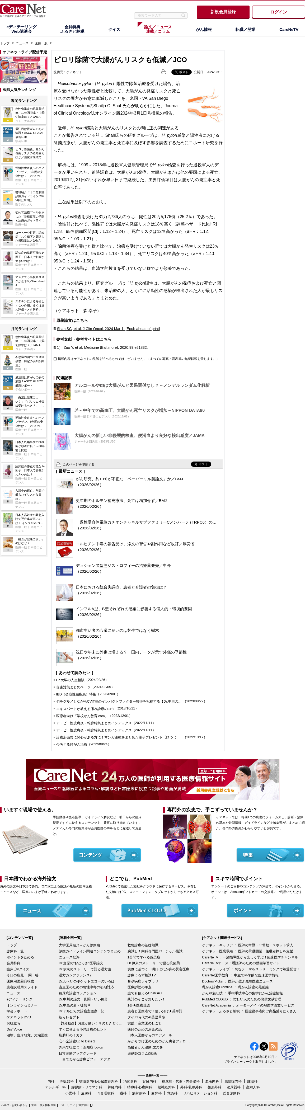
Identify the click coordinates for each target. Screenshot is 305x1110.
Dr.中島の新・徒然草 (75, 1005)
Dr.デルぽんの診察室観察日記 (82, 1011)
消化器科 (130, 1081)
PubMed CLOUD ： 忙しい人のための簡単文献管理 (241, 999)
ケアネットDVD (19, 1017)
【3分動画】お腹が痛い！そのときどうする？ (92, 1023)
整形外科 (214, 1087)
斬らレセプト (69, 1017)
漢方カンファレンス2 (75, 975)
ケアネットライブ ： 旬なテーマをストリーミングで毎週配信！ (251, 969)
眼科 (123, 1093)
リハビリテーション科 (200, 1093)
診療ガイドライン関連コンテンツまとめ (90, 951)
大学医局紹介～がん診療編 (79, 945)
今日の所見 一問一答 (23, 975)
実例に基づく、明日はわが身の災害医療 (158, 969)
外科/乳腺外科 (191, 1087)
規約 (33, 1105)
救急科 (172, 1093)
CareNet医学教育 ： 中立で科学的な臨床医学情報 (240, 975)
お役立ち (13, 1023)
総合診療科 (231, 1093)
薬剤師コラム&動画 (142, 1053)
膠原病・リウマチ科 (86, 1087)
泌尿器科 (234, 1087)
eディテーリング (19, 999)
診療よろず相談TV (142, 975)
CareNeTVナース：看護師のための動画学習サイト (241, 963)
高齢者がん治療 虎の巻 (145, 1047)
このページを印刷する (79, 464)
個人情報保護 (48, 1105)
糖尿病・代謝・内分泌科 (181, 1081)
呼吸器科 (67, 1081)
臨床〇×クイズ (18, 969)
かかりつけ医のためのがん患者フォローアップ (161, 1041)
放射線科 (139, 1093)
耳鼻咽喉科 (105, 1093)
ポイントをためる (20, 957)
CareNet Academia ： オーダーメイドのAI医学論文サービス (248, 1005)
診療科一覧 (15, 951)
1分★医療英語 (139, 1005)
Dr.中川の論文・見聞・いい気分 (83, 999)
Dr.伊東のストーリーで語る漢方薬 (85, 969)
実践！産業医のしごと (145, 1023)
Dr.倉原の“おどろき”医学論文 (81, 963)
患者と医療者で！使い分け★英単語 (155, 1011)
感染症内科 (233, 1081)
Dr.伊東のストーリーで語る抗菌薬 (154, 963)
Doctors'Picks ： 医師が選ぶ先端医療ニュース (237, 981)
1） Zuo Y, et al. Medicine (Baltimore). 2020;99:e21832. (102, 347)
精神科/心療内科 (139, 1087)
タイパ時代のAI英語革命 (146, 1017)
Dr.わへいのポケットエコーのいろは (87, 981)
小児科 (70, 1093)
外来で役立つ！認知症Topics (81, 1047)
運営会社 (83, 1105)
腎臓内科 (149, 1081)
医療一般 (41, 43)
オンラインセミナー (22, 1005)
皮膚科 (86, 1093)
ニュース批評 (69, 957)
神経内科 (114, 1087)
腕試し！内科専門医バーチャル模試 (155, 951)
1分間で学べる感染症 (144, 957)
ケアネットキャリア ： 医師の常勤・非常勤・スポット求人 (247, 945)
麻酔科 (156, 1093)
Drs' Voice (14, 1029)
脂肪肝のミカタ (71, 1035)
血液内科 (212, 1081)
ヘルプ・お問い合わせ (14, 1105)
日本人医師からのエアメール (150, 1035)
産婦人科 (253, 1087)
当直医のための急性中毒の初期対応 (86, 987)
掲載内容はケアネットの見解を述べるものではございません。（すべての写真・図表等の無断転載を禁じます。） (138, 359)
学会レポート (17, 1011)
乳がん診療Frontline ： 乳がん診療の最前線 (235, 987)
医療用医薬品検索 (20, 981)
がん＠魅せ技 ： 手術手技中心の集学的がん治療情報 (242, 993)
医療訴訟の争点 (140, 987)
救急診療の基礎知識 (143, 945)
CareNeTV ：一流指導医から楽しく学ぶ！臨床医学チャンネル (250, 957)
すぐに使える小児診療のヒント (83, 1029)
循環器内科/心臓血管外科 (98, 1081)
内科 (51, 1081)
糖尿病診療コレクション (78, 993)
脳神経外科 (166, 1087)
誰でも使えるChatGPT (145, 993)
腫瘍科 (252, 1081)
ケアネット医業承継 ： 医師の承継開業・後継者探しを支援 (247, 951)
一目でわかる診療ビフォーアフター (86, 1059)
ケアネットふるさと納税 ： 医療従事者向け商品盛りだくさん (249, 1011)
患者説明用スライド (22, 987)
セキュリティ (67, 1105)
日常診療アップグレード (78, 1053)
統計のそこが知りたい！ (146, 999)
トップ (5, 43)
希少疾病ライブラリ (143, 981)
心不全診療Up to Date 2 (77, 1041)
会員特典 (13, 963)
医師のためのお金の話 (145, 1029)
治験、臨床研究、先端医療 (27, 1035)
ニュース (22, 43)
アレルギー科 (55, 1087)
